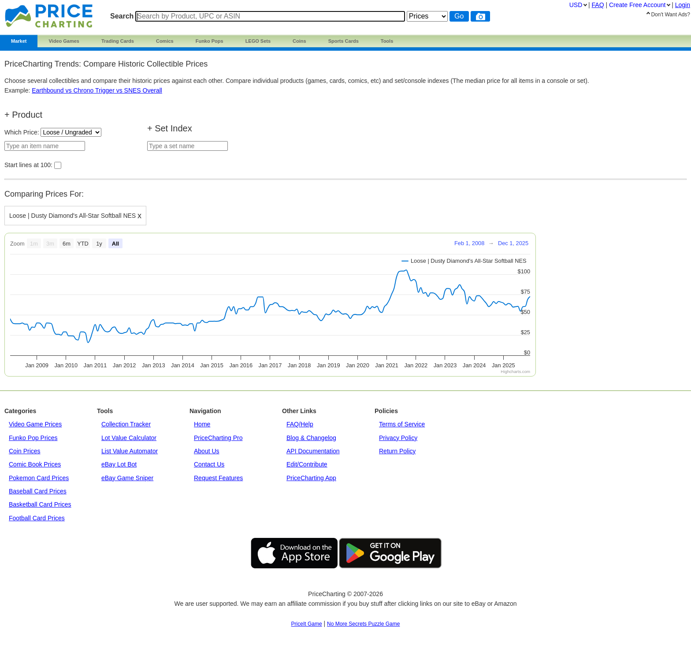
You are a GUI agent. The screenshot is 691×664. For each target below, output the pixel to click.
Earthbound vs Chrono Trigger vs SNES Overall (97, 90)
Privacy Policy (398, 437)
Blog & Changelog (311, 437)
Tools (387, 41)
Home (202, 424)
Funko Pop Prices (33, 437)
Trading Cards (117, 41)
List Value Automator (129, 451)
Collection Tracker (126, 424)
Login (682, 4)
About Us (206, 451)
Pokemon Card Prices (39, 477)
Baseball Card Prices (38, 491)
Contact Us (209, 464)
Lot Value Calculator (128, 437)
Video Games (63, 41)
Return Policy (397, 451)
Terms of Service (402, 424)
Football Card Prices (37, 518)
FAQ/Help (299, 424)
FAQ (598, 4)
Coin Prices (25, 451)
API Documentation (313, 451)
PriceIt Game (306, 624)
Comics (165, 41)
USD (576, 4)
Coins (299, 41)
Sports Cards (343, 41)
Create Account (637, 4)
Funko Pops (209, 41)
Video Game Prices (35, 424)
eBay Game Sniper (127, 477)
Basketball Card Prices (40, 504)
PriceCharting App (311, 477)
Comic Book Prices (35, 464)
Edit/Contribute (306, 464)
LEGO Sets (258, 41)
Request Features (218, 477)
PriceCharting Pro (218, 437)
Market (18, 41)
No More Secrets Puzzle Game (363, 624)
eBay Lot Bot (119, 464)
